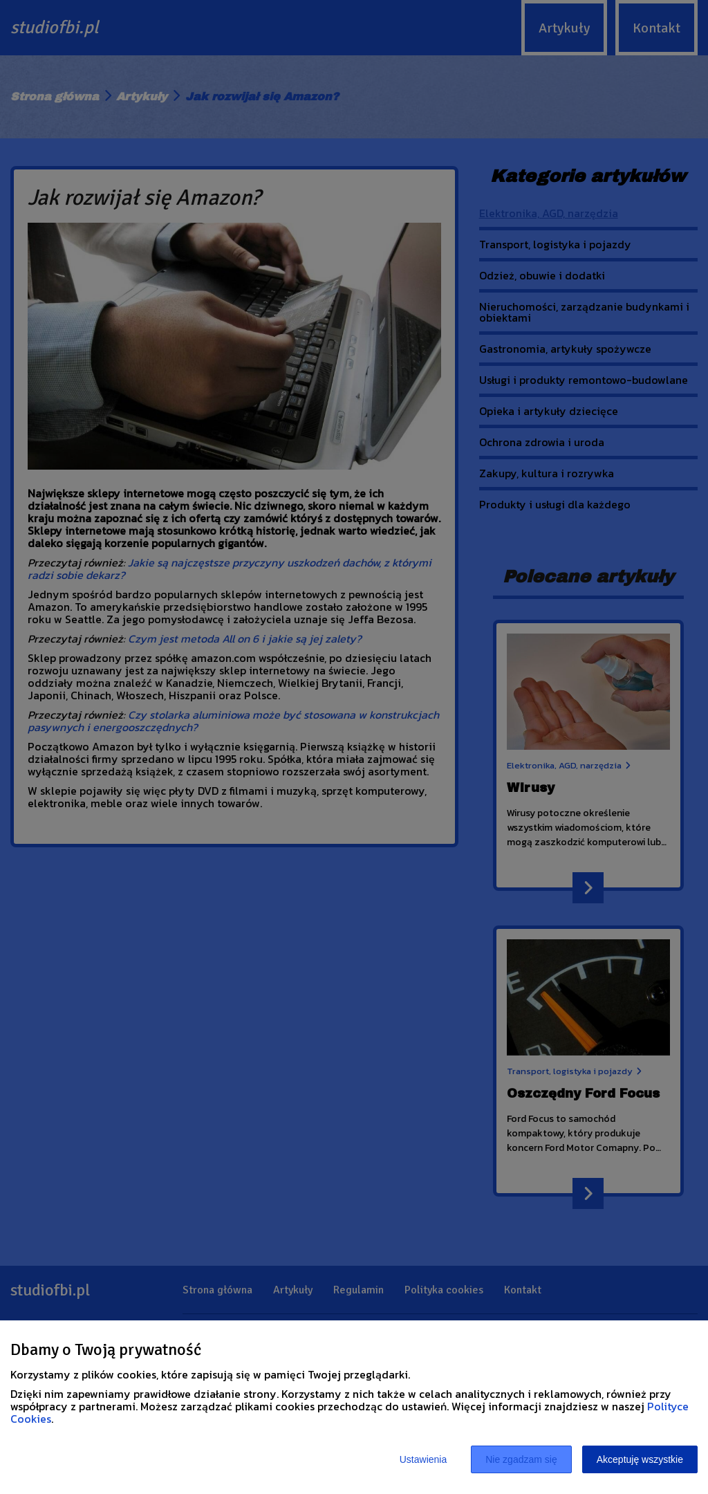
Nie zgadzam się (521, 1459)
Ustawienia (423, 1459)
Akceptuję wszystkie (640, 1459)
